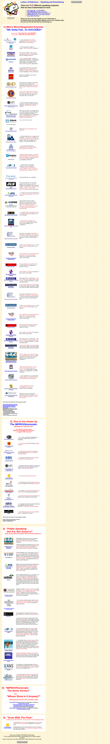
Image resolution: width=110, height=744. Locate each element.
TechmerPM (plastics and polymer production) (24, 704)
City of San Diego (7, 727)
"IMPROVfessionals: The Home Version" (38, 14)
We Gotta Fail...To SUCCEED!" (36, 10)
